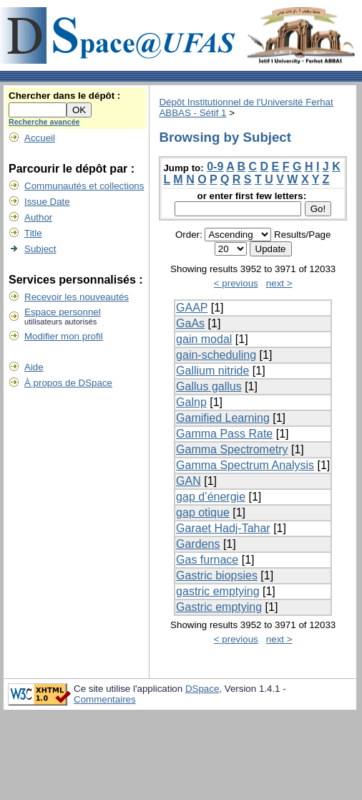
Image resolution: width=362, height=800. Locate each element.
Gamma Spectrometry (232, 449)
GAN (188, 481)
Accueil (39, 137)
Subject (40, 249)
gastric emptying (218, 591)
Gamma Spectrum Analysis (245, 465)
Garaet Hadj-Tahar (223, 528)
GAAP (191, 308)
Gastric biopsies (217, 575)
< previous (236, 283)
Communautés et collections (84, 185)
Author (38, 217)
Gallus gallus (209, 386)
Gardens (198, 544)
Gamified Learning (223, 418)
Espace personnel (62, 312)
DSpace (202, 688)
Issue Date (47, 201)
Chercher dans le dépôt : (64, 95)
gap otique (203, 512)
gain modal (204, 339)
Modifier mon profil (63, 336)
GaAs (190, 323)
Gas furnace (207, 560)
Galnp (191, 402)
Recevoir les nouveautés (76, 296)
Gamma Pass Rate (224, 434)
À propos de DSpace (68, 382)
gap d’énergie (210, 497)
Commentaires (105, 699)
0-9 (215, 166)
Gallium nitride (212, 371)
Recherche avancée (44, 121)
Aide (34, 367)
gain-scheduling (216, 355)
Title (33, 233)
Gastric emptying (219, 607)
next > (279, 283)
